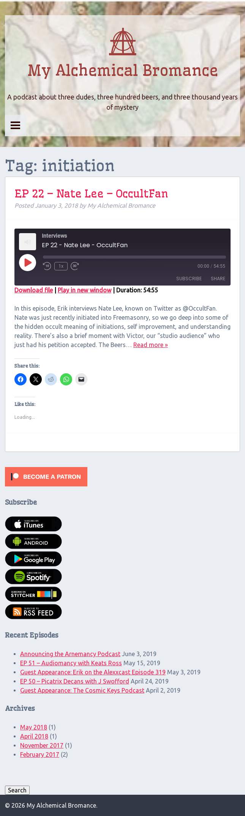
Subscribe (189, 278)
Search (17, 790)
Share (218, 278)
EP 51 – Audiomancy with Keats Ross (71, 663)
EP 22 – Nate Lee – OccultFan (91, 193)
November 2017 (41, 745)
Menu (15, 125)
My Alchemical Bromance (122, 70)
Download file (33, 290)
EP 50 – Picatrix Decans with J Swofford (74, 681)
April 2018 (34, 736)
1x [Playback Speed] (60, 266)
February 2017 (39, 754)
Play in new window (84, 290)
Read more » (150, 344)
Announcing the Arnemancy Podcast (70, 653)
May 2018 (33, 727)
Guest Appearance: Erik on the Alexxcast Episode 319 (93, 672)
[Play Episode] (27, 262)
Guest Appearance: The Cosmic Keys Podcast (82, 690)
